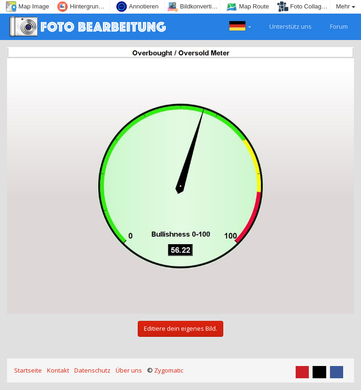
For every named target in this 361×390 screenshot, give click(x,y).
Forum (333, 25)
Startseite (28, 370)
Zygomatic (168, 370)
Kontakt (58, 370)
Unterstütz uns (285, 25)
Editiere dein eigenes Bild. (180, 328)
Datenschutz (92, 370)
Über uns (129, 370)
